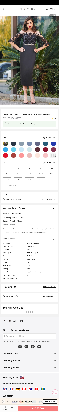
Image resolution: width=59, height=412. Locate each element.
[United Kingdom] (5, 389)
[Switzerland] (36, 389)
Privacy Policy (25, 341)
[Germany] (17, 389)
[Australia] (30, 389)
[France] (11, 389)
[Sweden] (43, 389)
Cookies (47, 341)
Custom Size (11, 185)
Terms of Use (36, 341)
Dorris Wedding (27, 9)
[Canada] (24, 389)
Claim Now (50, 401)
